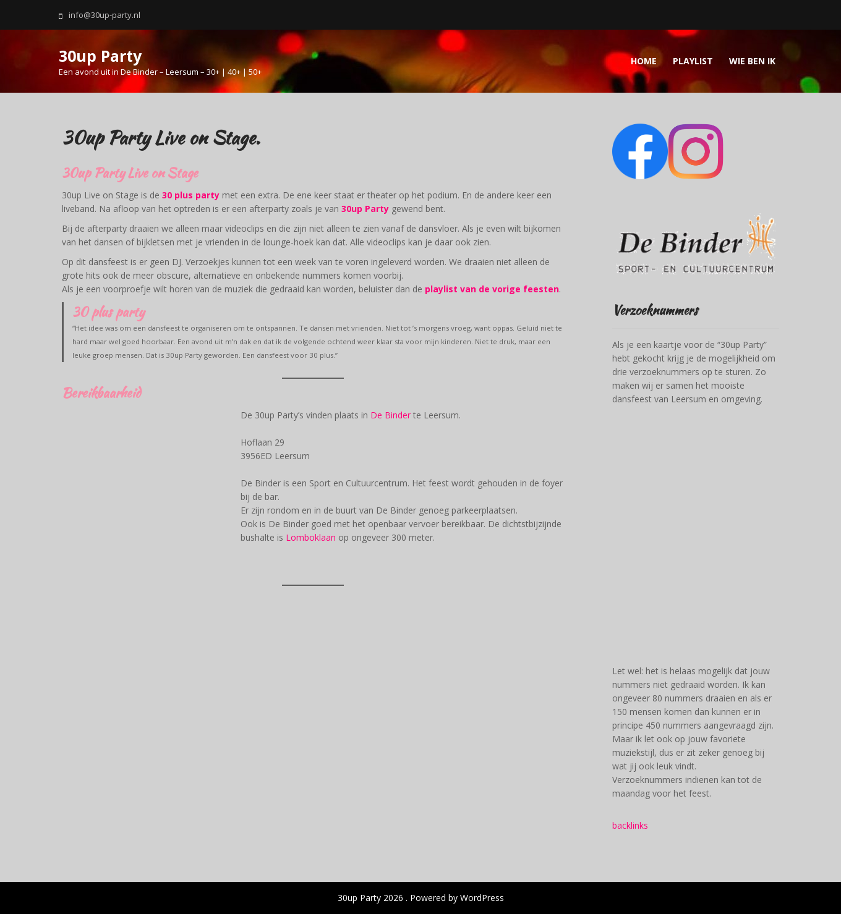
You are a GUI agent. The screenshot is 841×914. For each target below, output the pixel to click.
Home (644, 61)
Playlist (693, 61)
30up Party (100, 55)
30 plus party (191, 195)
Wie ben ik (752, 61)
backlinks (630, 825)
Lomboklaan (311, 537)
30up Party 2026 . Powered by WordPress (421, 897)
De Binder (391, 415)
